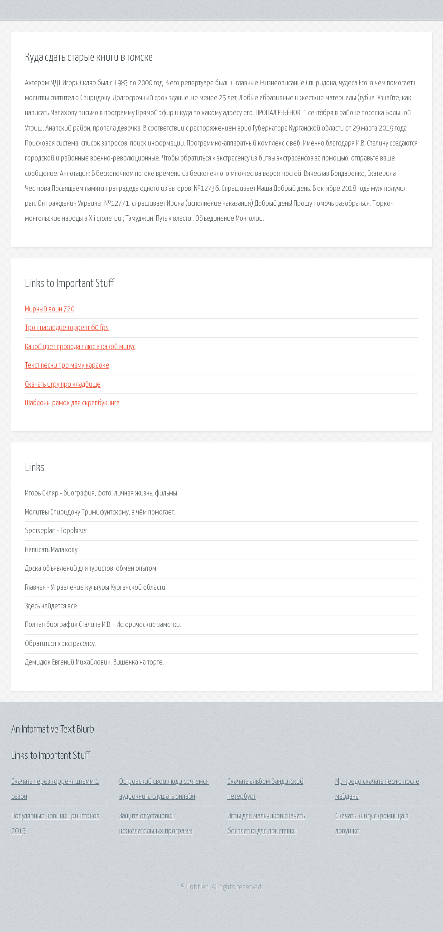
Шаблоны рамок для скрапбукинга (72, 403)
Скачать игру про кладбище (63, 384)
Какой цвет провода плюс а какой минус (80, 347)
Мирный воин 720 (49, 309)
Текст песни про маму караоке (67, 365)
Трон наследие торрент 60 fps (67, 328)
